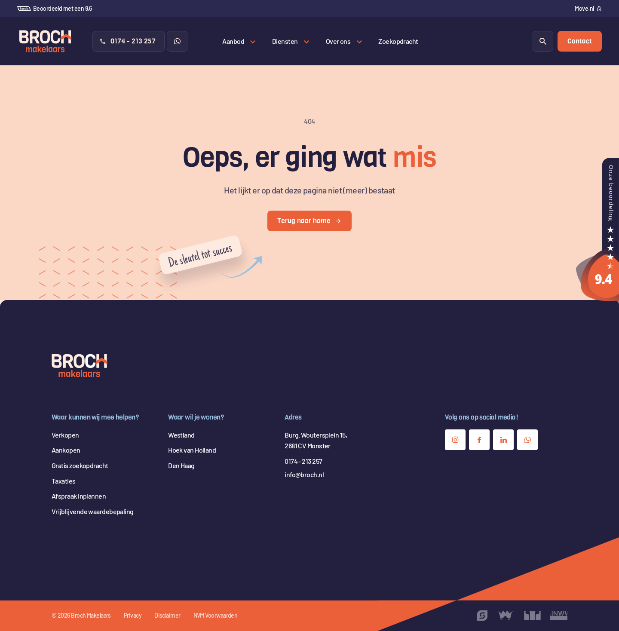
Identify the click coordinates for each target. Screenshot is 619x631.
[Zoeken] (543, 41)
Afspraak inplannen (79, 496)
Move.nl (584, 8)
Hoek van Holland (192, 450)
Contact (579, 41)
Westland (181, 435)
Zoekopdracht (398, 41)
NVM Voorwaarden (215, 615)
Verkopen (65, 435)
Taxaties (64, 481)
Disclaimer (167, 615)
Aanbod (233, 41)
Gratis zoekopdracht (80, 465)
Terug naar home (309, 220)
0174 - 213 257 (127, 41)
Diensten (285, 41)
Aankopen (66, 450)
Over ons (338, 41)
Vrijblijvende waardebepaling (93, 511)
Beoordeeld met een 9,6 (54, 8)
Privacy (132, 615)
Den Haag (181, 465)
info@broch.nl (304, 474)
